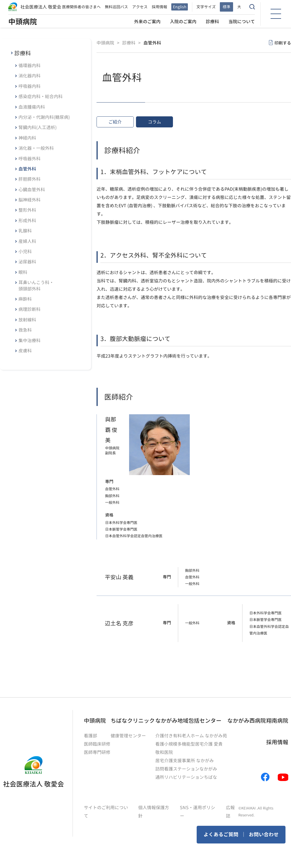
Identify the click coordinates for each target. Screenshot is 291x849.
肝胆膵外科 (29, 179)
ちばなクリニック (133, 720)
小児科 (25, 251)
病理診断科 (29, 309)
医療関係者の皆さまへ (81, 6)
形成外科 (27, 221)
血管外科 (27, 169)
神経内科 (27, 138)
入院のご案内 (183, 22)
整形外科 (27, 210)
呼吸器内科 (29, 86)
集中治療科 (29, 340)
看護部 (90, 736)
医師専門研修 (97, 752)
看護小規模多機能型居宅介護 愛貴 (189, 744)
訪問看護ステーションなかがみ (186, 769)
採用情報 (159, 6)
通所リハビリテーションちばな (186, 777)
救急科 (25, 330)
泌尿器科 (27, 262)
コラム (154, 122)
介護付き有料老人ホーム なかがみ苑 (191, 736)
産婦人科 (27, 241)
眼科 (22, 272)
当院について (241, 22)
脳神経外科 (29, 200)
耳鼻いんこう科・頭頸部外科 (36, 285)
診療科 (212, 22)
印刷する (282, 43)
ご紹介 (115, 122)
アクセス (140, 6)
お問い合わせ (264, 834)
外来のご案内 (147, 22)
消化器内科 (29, 76)
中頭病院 (22, 22)
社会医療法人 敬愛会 (40, 7)
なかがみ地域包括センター (188, 720)
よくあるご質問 (221, 834)
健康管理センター (128, 736)
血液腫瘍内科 (31, 107)
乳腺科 (25, 231)
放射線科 (27, 320)
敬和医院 (164, 752)
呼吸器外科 (29, 159)
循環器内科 (29, 65)
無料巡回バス (116, 6)
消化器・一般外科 (36, 148)
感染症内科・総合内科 (40, 96)
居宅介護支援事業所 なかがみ (184, 761)
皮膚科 (25, 351)
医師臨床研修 (97, 744)
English (179, 6)
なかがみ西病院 (246, 720)
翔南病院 (277, 720)
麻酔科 (25, 299)
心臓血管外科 (31, 190)
